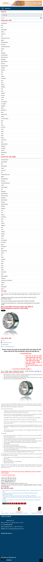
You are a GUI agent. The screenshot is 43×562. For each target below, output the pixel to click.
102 (19, 503)
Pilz (2, 122)
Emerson (3, 63)
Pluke (2, 125)
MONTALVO (3, 110)
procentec (3, 127)
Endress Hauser (4, 65)
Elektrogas (3, 59)
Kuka (2, 91)
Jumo (2, 80)
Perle (2, 120)
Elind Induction (4, 61)
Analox (2, 31)
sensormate (3, 139)
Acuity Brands (4, 23)
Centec (2, 48)
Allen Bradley (4, 29)
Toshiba (2, 282)
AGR (2, 25)
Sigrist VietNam (4, 144)
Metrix (2, 108)
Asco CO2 (3, 33)
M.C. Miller (3, 103)
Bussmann (3, 44)
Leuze (2, 99)
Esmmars (3, 69)
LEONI (2, 97)
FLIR (2, 72)
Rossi (2, 133)
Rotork (2, 137)
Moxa (2, 112)
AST (2, 36)
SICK (2, 141)
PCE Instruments (4, 118)
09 (5, 480)
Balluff (2, 40)
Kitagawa (3, 86)
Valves (2, 284)
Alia (2, 27)
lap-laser (3, 95)
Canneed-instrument (5, 46)
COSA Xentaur (4, 187)
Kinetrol (2, 84)
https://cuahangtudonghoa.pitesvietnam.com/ (16, 483)
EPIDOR (3, 67)
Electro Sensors (4, 57)
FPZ (2, 74)
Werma (2, 154)
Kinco (2, 82)
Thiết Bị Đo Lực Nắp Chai (6, 280)
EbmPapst (3, 53)
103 (22, 503)
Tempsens (3, 146)
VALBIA (2, 150)
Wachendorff (3, 152)
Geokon (2, 76)
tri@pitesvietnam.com (7, 342)
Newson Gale (4, 114)
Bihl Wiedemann (4, 42)
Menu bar (7, 8)
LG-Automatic (4, 101)
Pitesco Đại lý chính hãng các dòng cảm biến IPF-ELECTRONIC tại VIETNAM (17, 301)
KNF (2, 89)
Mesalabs (3, 105)
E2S (2, 50)
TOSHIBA (3, 148)
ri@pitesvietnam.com (10, 481)
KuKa (2, 229)
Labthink (3, 93)
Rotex (2, 135)
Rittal (2, 131)
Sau (25, 503)
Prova (2, 129)
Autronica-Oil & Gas (5, 38)
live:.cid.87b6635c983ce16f (8, 346)
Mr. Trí (4, 340)
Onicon (2, 116)
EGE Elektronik (4, 55)
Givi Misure (3, 78)
